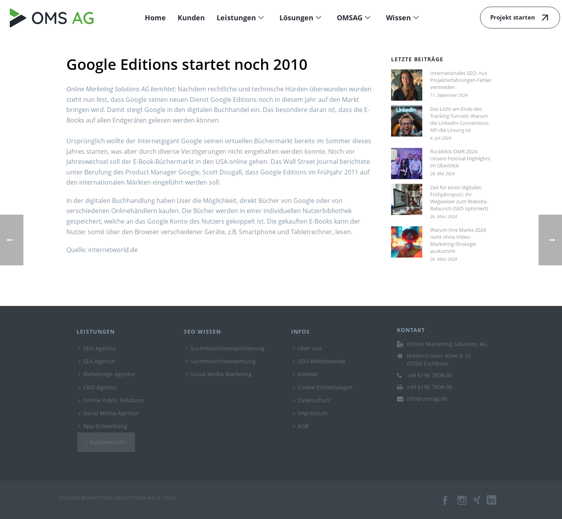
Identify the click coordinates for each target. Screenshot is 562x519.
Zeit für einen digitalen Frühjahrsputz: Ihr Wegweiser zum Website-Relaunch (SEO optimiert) (459, 198)
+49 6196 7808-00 (429, 375)
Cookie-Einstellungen (323, 387)
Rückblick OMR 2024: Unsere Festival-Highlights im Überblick (460, 158)
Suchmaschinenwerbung (221, 361)
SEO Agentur (97, 348)
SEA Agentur (97, 361)
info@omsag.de (427, 398)
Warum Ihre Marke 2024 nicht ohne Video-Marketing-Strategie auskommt (458, 240)
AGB (301, 426)
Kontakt (305, 374)
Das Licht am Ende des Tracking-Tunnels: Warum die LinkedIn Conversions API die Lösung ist (459, 119)
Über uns (307, 348)
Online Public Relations (111, 400)
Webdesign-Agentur (106, 374)
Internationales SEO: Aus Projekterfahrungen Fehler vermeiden (460, 80)
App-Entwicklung (102, 426)
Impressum (310, 413)
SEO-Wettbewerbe (319, 361)
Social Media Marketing (219, 374)
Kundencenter (106, 442)
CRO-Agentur (97, 387)
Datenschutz (312, 400)
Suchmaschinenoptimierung (225, 348)
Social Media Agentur (108, 413)
